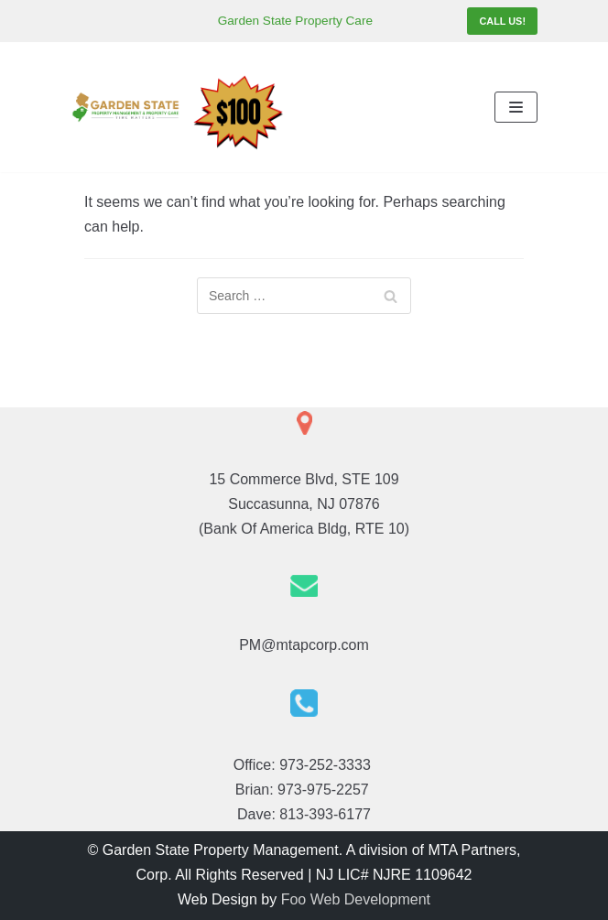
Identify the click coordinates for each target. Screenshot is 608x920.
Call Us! (502, 21)
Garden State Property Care (295, 20)
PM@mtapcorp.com (304, 645)
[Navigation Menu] (515, 107)
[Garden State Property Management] (125, 107)
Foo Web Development (355, 899)
